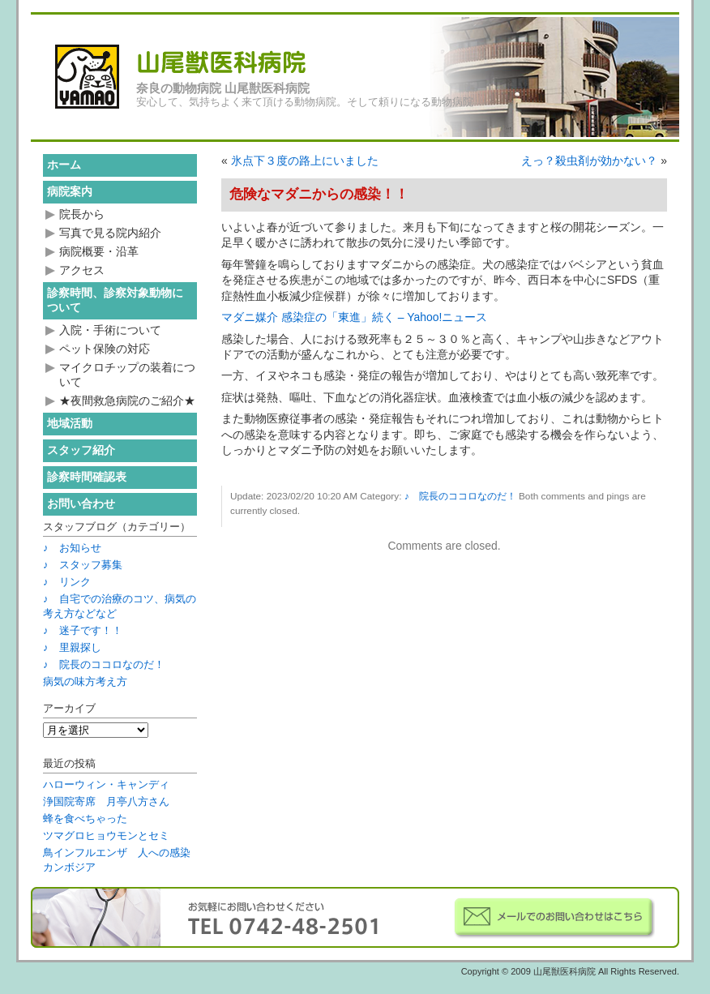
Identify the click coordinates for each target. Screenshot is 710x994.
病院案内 (69, 191)
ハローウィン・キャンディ (106, 784)
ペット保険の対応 (104, 348)
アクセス (82, 269)
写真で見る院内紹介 (110, 232)
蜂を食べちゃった (85, 818)
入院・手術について (110, 329)
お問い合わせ (81, 503)
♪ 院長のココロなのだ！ (460, 496)
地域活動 (69, 423)
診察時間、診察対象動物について (115, 300)
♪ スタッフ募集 (82, 565)
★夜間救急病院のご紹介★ (127, 400)
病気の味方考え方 (85, 681)
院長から (82, 214)
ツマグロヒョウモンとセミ (106, 835)
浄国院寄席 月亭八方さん (106, 801)
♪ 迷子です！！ (82, 630)
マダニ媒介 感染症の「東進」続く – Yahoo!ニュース (354, 317)
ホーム (64, 164)
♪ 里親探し (72, 647)
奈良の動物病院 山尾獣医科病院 (223, 88)
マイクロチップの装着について (127, 374)
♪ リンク (67, 582)
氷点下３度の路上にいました (305, 160)
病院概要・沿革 (99, 251)
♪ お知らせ (72, 548)
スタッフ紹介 (81, 449)
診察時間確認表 (86, 476)
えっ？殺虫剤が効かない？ (589, 160)
